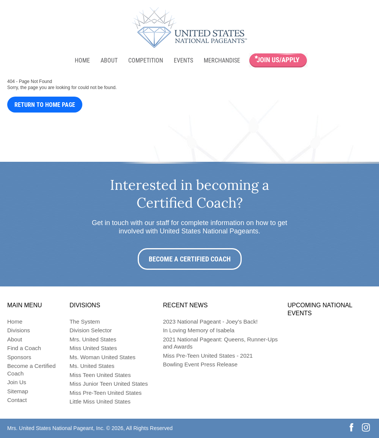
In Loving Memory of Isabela (198, 330)
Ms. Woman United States (102, 357)
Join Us (16, 382)
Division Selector (90, 330)
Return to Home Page (44, 104)
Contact (17, 400)
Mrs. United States (92, 339)
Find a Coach (24, 348)
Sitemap (17, 391)
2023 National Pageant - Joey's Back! (210, 321)
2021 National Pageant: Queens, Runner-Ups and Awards (220, 343)
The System (84, 321)
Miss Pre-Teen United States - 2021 (208, 355)
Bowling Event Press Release (200, 364)
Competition (145, 60)
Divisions (18, 330)
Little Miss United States (100, 401)
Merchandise (222, 60)
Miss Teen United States (100, 375)
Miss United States (93, 348)
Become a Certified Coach (190, 259)
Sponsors (19, 357)
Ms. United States (91, 366)
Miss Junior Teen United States (108, 383)
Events (183, 60)
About (109, 60)
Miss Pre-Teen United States (105, 393)
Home (82, 60)
